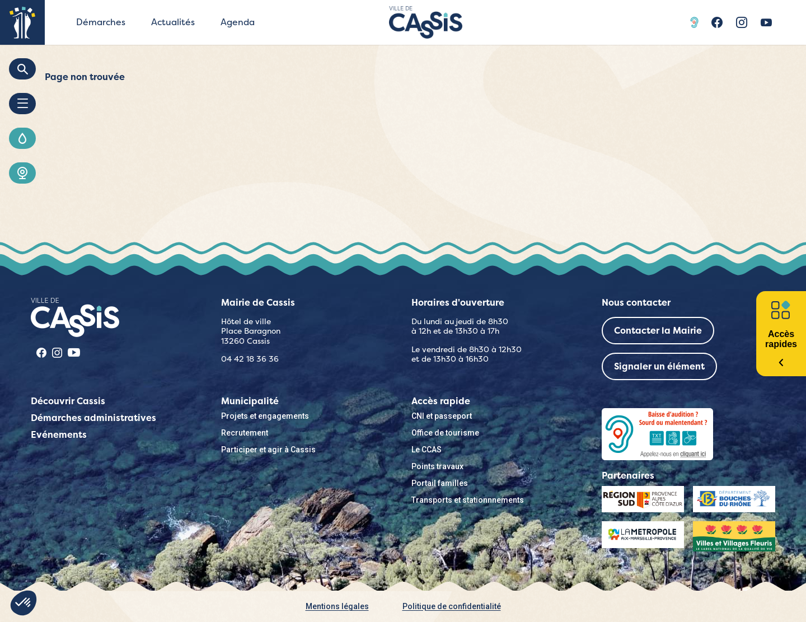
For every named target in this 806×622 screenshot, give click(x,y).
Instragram (742, 22)
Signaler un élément (659, 366)
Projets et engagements (265, 415)
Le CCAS (426, 449)
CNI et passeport (441, 415)
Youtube (766, 22)
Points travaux (437, 466)
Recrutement (244, 432)
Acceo (695, 22)
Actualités (173, 22)
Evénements (59, 435)
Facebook (717, 22)
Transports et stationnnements (467, 499)
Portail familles (439, 483)
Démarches (100, 22)
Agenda (238, 22)
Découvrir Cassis (68, 401)
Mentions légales (337, 606)
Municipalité (250, 401)
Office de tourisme (445, 432)
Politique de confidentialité (451, 606)
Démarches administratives (93, 418)
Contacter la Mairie (658, 330)
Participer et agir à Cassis (268, 449)
